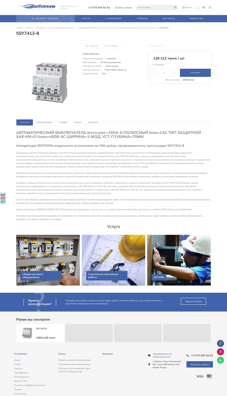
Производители (21, 376)
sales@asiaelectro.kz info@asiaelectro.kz (162, 355)
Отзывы (18, 389)
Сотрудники (20, 393)
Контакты (107, 353)
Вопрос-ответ (20, 381)
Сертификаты (21, 372)
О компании (20, 353)
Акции (17, 360)
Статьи (17, 364)
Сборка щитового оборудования (74, 360)
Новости (18, 368)
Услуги (61, 353)
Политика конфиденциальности (29, 385)
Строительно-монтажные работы (74, 364)
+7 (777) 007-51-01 (99, 7)
